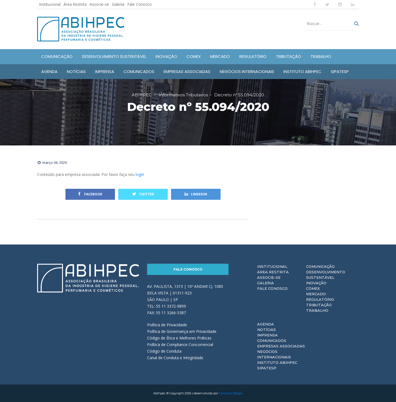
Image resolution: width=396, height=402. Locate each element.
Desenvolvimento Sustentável (325, 275)
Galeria (118, 4)
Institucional (50, 4)
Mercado (316, 294)
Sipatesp (266, 368)
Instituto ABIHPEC (277, 362)
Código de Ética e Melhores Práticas (179, 338)
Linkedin (196, 194)
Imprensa (267, 335)
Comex (313, 288)
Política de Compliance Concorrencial (180, 344)
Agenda (265, 324)
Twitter (143, 194)
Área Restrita (75, 4)
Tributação (319, 305)
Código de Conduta (164, 351)
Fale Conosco (139, 4)
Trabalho (317, 310)
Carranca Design (231, 393)
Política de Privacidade (167, 324)
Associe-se (99, 4)
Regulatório (320, 299)
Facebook (90, 194)
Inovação (316, 283)
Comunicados (271, 340)
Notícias (266, 329)
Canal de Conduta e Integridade (175, 357)
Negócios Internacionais (274, 354)
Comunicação (320, 266)
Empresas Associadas (281, 346)
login (140, 174)
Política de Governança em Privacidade (181, 331)
